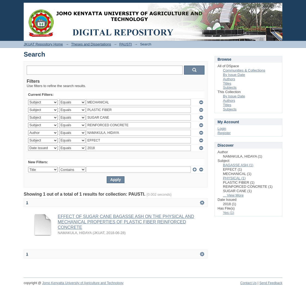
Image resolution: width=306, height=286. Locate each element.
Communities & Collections (244, 70)
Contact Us (248, 283)
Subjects (230, 87)
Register (224, 133)
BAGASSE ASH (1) (238, 165)
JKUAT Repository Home (43, 44)
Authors (229, 79)
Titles (227, 83)
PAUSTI (125, 44)
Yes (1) (228, 213)
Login (278, 7)
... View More (233, 195)
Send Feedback (270, 283)
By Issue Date (234, 75)
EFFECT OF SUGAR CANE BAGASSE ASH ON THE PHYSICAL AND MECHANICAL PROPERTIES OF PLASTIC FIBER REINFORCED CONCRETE (126, 222)
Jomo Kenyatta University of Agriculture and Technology (83, 283)
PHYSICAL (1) (234, 178)
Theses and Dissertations (91, 44)
